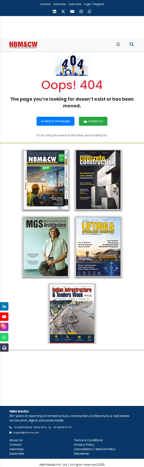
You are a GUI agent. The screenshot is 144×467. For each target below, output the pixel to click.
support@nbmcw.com (26, 432)
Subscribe (75, 4)
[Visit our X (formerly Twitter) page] (63, 12)
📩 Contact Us (93, 121)
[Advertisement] (72, 378)
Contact (45, 4)
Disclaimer (81, 453)
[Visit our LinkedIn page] (54, 12)
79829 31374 (40, 427)
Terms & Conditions (88, 440)
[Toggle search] (132, 44)
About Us (16, 440)
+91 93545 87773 (62, 427)
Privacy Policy (84, 445)
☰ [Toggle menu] (118, 44)
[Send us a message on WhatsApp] (90, 12)
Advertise (60, 4)
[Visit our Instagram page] (81, 12)
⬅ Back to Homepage (55, 121)
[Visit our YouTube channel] (72, 12)
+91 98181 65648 (22, 427)
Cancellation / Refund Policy (94, 449)
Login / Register (94, 4)
